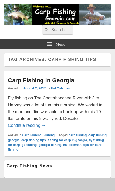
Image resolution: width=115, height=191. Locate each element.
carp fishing (78, 135)
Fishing (49, 135)
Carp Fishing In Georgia (41, 80)
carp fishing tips (33, 140)
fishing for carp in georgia (67, 140)
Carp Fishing (31, 135)
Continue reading (27, 125)
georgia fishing (50, 145)
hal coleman (72, 145)
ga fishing (29, 145)
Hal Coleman (60, 88)
